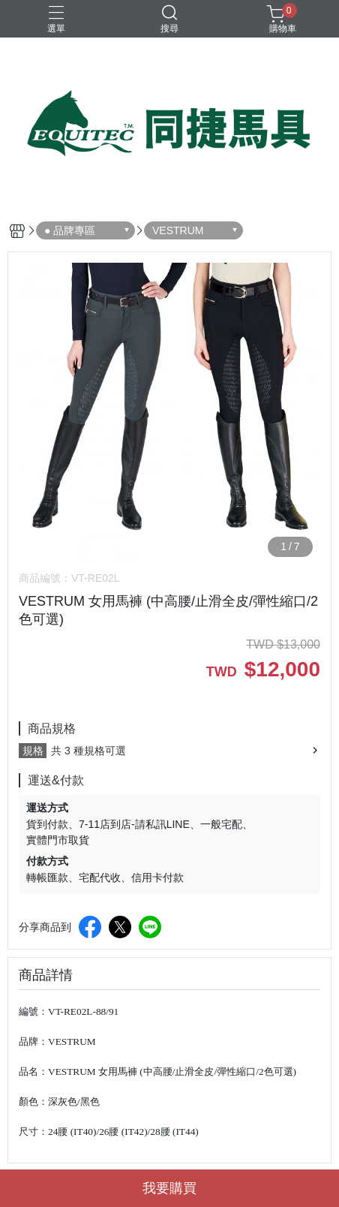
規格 (33, 751)
